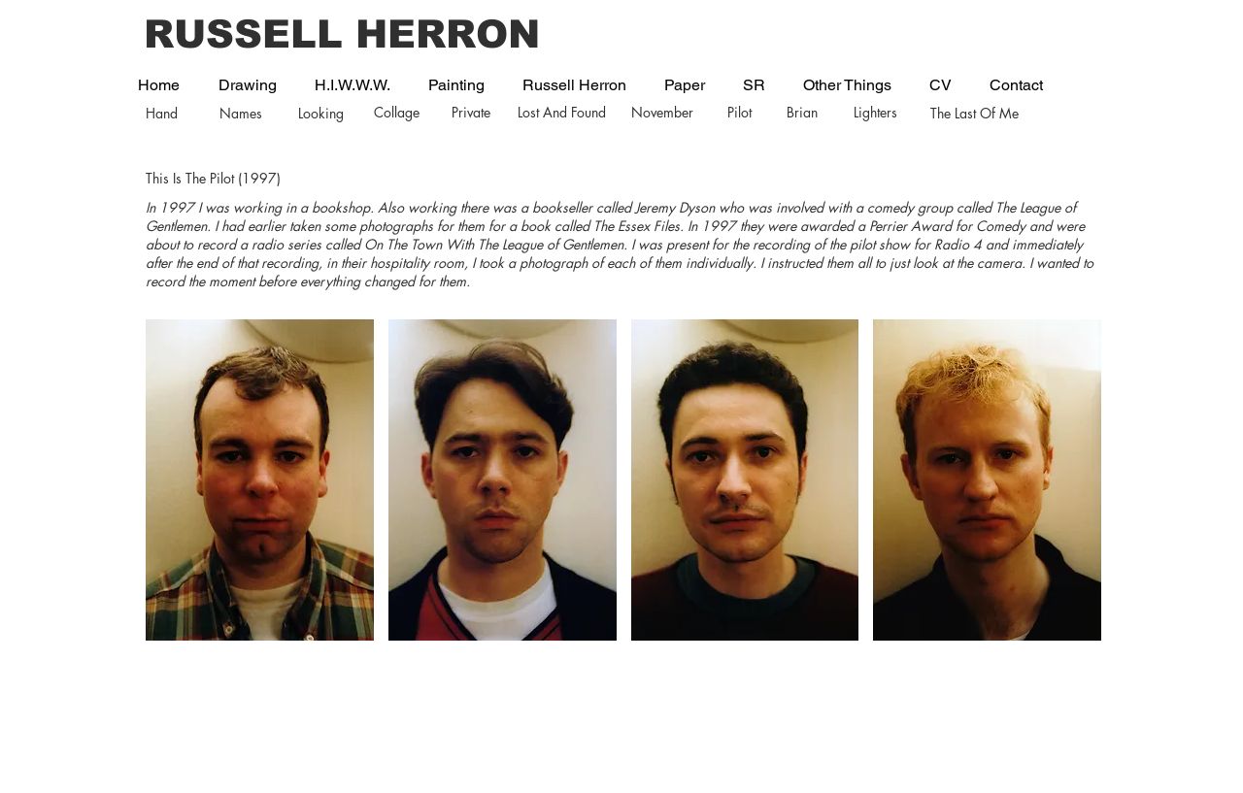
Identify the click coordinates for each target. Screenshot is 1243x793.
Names (240, 113)
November (662, 112)
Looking (321, 113)
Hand (162, 113)
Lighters (875, 112)
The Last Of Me (974, 113)
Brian (802, 112)
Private (471, 112)
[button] (260, 480)
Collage (397, 112)
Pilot (739, 112)
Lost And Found (562, 112)
